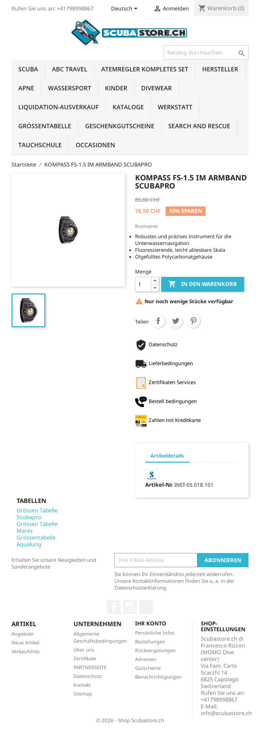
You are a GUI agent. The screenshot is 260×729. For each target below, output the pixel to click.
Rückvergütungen (155, 650)
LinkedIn (146, 607)
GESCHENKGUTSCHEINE (119, 126)
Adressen (145, 659)
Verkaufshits (26, 651)
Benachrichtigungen (158, 676)
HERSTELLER (220, 69)
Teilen (158, 321)
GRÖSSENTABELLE (44, 126)
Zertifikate (84, 658)
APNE (26, 88)
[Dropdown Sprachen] (125, 9)
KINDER (116, 88)
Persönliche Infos (154, 632)
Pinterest (193, 321)
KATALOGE (128, 107)
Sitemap (82, 693)
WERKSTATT (175, 107)
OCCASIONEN (95, 145)
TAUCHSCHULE (40, 145)
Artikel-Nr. (159, 484)
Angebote (23, 634)
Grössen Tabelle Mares (37, 527)
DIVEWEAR (156, 88)
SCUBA (28, 69)
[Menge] (143, 284)
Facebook (114, 607)
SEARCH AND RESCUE (199, 126)
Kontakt (82, 685)
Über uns (83, 649)
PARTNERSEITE (90, 667)
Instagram (130, 607)
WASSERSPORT (69, 88)
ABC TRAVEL (69, 69)
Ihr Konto (150, 623)
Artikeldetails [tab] (167, 455)
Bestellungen (150, 641)
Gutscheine (148, 668)
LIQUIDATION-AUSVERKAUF (58, 107)
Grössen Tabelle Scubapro (37, 514)
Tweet (175, 321)
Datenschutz (87, 676)
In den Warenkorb (202, 284)
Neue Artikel (26, 642)
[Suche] (206, 52)
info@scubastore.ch (226, 713)
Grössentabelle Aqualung (36, 541)
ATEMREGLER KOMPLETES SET (144, 69)
